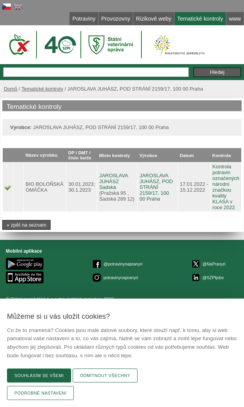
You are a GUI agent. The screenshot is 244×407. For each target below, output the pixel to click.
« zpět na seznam (26, 225)
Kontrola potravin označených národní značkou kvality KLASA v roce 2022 (226, 187)
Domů (10, 89)
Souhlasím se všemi (39, 375)
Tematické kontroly (42, 89)
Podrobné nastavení (40, 393)
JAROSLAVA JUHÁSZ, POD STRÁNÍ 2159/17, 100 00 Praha (156, 187)
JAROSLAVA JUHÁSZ (113, 178)
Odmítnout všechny (105, 375)
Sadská (107, 187)
